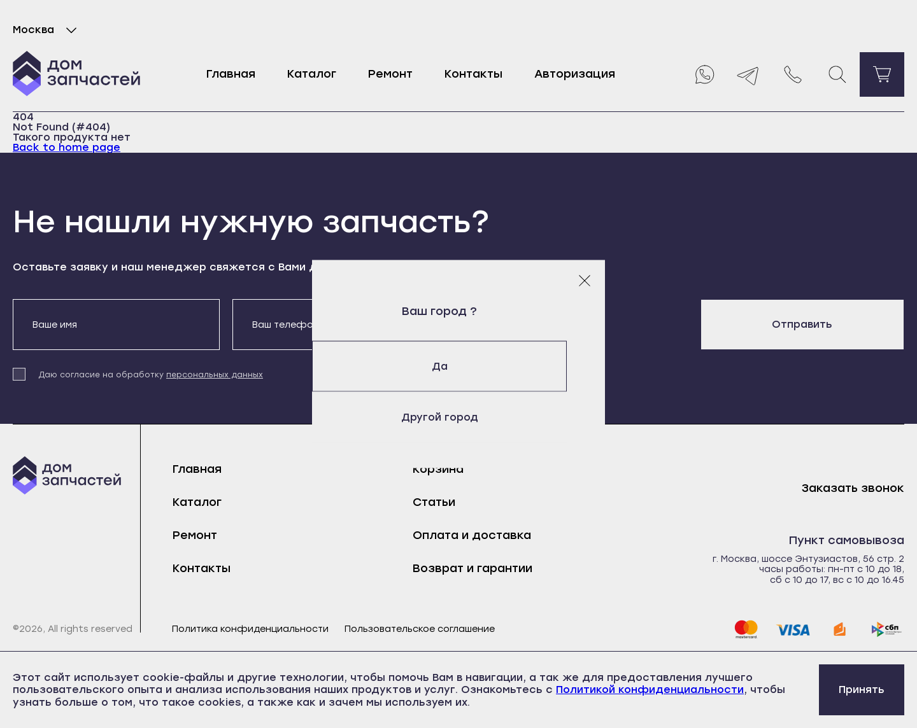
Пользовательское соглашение (420, 629)
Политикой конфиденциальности (650, 689)
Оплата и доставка (472, 535)
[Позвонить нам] (793, 74)
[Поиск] (837, 74)
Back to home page (66, 147)
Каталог (311, 74)
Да (459, 366)
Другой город (458, 417)
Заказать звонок (853, 488)
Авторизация (574, 74)
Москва (47, 30)
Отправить (802, 324)
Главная (230, 74)
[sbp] (887, 629)
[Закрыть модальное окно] (584, 280)
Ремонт (390, 74)
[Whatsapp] (703, 74)
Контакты (473, 74)
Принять (862, 689)
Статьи (434, 502)
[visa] (793, 629)
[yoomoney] (840, 629)
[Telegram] (748, 74)
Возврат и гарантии (472, 568)
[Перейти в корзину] (882, 74)
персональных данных (214, 374)
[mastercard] (746, 629)
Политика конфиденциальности (250, 629)
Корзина (438, 469)
